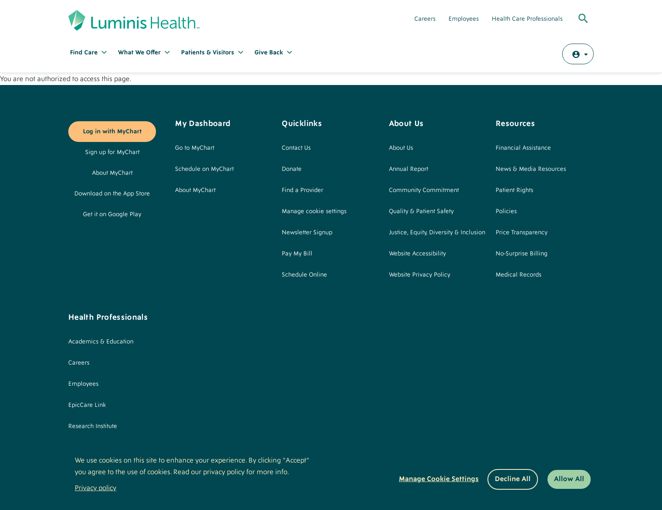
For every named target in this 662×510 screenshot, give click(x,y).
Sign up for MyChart (112, 152)
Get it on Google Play (112, 214)
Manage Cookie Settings (439, 479)
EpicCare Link (87, 405)
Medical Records (518, 274)
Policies (506, 211)
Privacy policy (95, 488)
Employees (464, 19)
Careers (425, 19)
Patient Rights (514, 190)
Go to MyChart (194, 148)
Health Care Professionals (527, 19)
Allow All (569, 479)
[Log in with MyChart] (578, 54)
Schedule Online (304, 274)
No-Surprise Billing (521, 253)
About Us (401, 148)
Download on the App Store (112, 193)
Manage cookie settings (314, 211)
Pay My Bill (297, 253)
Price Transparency (521, 232)
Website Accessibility (417, 253)
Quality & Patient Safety (421, 211)
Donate (292, 169)
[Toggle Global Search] (583, 19)
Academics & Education (101, 341)
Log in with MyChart (112, 131)
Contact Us (296, 148)
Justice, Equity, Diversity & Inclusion (437, 232)
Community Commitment (424, 190)
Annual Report (408, 169)
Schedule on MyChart (204, 169)
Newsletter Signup (307, 232)
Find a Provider (302, 190)
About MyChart (112, 173)
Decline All (513, 479)
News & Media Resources (531, 169)
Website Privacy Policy (419, 274)
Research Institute (92, 426)
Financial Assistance (523, 148)
